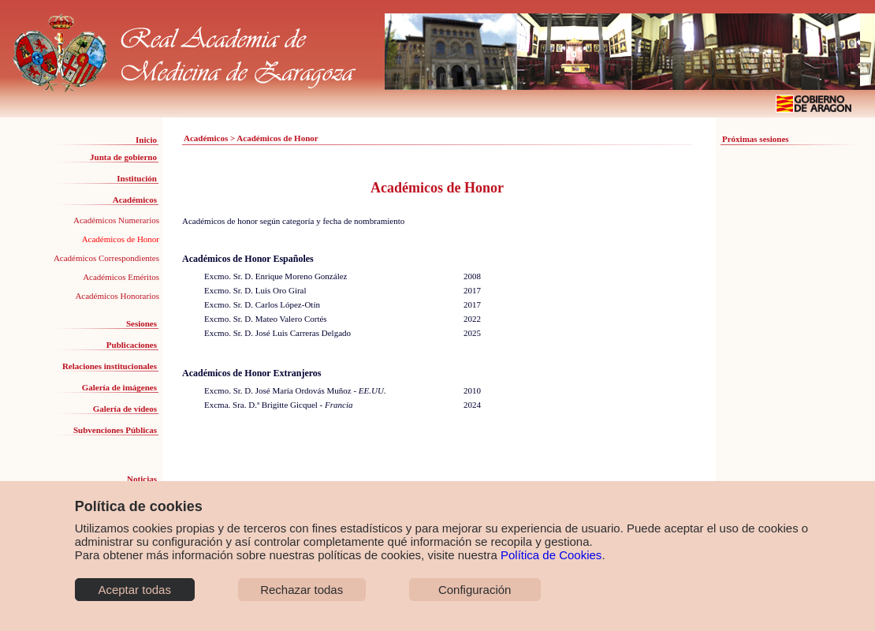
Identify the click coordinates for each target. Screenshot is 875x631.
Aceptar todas (134, 589)
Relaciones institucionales (109, 366)
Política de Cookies (551, 555)
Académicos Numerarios (116, 220)
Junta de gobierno (123, 157)
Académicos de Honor (120, 239)
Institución (137, 178)
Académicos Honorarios (117, 296)
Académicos (135, 199)
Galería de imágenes (119, 387)
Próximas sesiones (755, 139)
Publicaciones (131, 344)
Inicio (146, 139)
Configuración (475, 589)
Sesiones (141, 323)
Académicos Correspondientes (106, 258)
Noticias (142, 479)
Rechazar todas (301, 589)
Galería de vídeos (125, 408)
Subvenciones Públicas (115, 430)
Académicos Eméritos (121, 277)
